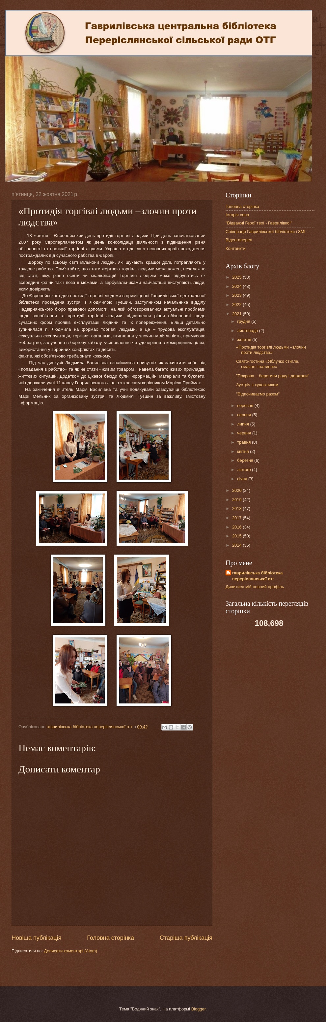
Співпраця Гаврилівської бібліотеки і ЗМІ (265, 231)
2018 (237, 508)
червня (244, 432)
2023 (237, 295)
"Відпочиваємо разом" (258, 394)
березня (245, 460)
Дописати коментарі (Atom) (70, 950)
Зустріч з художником (257, 384)
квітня (243, 451)
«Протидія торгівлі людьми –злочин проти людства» (271, 350)
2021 (237, 313)
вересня (245, 405)
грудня (244, 321)
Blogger (198, 1008)
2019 (237, 499)
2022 (237, 304)
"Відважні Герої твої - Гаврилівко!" (259, 223)
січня (242, 478)
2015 (237, 535)
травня (244, 442)
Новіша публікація (36, 938)
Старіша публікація (186, 938)
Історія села (237, 214)
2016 (237, 527)
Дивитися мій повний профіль (255, 586)
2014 (237, 545)
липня (243, 424)
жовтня (244, 339)
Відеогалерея (239, 239)
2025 (237, 277)
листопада (248, 330)
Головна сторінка (110, 938)
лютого (244, 469)
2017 (237, 517)
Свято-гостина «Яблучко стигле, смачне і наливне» (267, 364)
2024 (237, 286)
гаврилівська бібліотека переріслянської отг (257, 575)
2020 (237, 490)
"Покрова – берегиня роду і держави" (272, 375)
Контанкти (236, 248)
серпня (244, 414)
